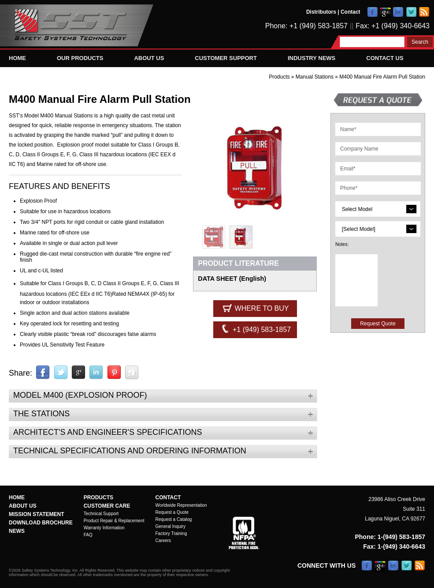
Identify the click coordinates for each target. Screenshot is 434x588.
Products (279, 77)
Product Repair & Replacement (114, 520)
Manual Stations (315, 77)
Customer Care (107, 506)
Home (17, 58)
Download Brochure (41, 523)
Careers (163, 540)
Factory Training (171, 533)
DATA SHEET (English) (232, 278)
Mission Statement (36, 514)
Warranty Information (104, 527)
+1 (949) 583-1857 (255, 329)
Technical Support (101, 513)
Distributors (321, 12)
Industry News (311, 58)
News (17, 531)
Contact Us (384, 58)
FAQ (88, 534)
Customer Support (226, 58)
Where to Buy (255, 307)
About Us (149, 58)
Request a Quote (172, 512)
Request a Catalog (174, 519)
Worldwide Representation (181, 505)
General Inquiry (170, 526)
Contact (350, 12)
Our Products (80, 58)
